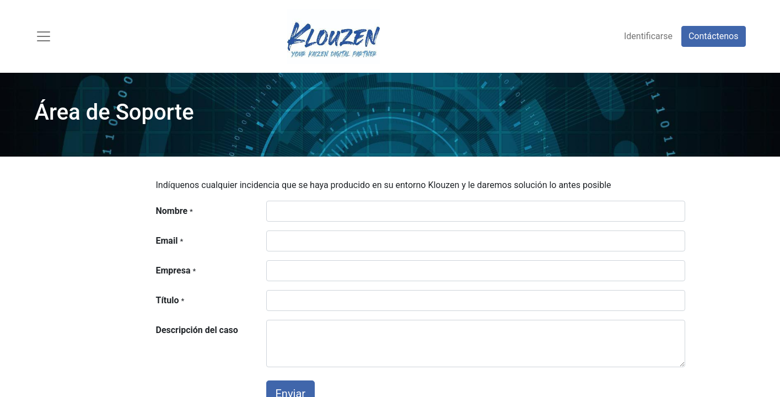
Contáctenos (713, 36)
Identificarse (648, 36)
